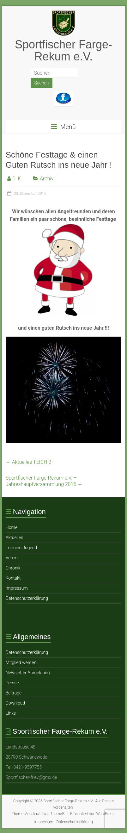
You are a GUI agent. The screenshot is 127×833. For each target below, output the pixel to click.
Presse (12, 682)
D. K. (17, 179)
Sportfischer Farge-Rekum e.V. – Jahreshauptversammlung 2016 (44, 481)
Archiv (47, 179)
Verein (12, 557)
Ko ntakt (13, 578)
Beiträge (13, 692)
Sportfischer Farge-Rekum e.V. (63, 50)
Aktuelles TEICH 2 (28, 462)
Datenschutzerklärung (27, 598)
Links (11, 713)
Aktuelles (14, 537)
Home (11, 527)
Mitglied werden (21, 662)
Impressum (17, 588)
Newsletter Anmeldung (28, 672)
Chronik (13, 567)
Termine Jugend (21, 547)
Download (15, 703)
